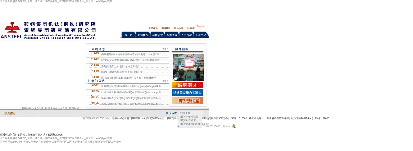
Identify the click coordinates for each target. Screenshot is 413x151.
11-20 (95, 65)
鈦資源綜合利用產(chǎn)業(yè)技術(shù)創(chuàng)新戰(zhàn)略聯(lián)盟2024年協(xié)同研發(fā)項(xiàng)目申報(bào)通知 (132, 92)
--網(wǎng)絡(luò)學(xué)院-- (194, 123)
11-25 (95, 53)
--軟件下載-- (185, 112)
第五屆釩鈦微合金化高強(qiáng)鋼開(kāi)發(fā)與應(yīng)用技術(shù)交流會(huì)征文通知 (132, 103)
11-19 (95, 71)
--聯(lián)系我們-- (188, 120)
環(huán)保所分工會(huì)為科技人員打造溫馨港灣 (128, 77)
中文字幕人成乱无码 (88, 141)
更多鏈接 (74, 108)
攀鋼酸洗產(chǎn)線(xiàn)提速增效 (120, 66)
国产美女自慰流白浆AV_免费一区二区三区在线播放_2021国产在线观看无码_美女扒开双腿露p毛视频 (56, 138)
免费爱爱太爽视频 (111, 141)
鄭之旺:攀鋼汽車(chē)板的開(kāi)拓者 (122, 71)
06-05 (95, 91)
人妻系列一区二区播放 (64, 141)
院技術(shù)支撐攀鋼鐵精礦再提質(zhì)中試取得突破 (130, 60)
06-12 (95, 85)
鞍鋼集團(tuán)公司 (56, 108)
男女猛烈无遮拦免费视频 (37, 141)
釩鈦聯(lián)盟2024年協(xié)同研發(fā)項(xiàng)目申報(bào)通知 (132, 86)
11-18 (95, 77)
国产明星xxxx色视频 (11, 141)
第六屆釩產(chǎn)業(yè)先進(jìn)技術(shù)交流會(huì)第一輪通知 (132, 98)
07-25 (95, 103)
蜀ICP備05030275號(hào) (96, 118)
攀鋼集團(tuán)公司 (32, 108)
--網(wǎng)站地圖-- (189, 116)
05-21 (95, 97)
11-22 (95, 59)
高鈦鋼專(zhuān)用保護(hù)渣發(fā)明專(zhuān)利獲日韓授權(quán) (132, 54)
